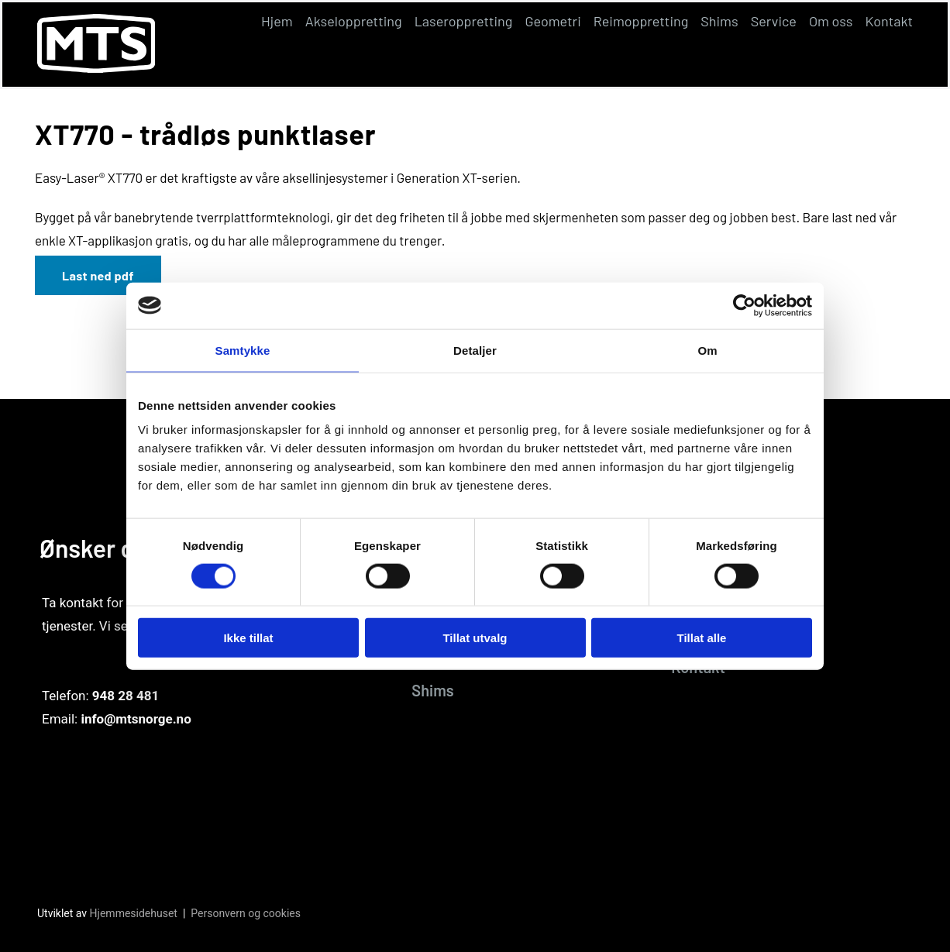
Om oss (831, 21)
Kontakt (889, 21)
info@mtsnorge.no (136, 719)
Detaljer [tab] (475, 349)
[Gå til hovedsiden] (96, 67)
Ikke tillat (248, 637)
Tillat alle (702, 637)
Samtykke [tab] (242, 349)
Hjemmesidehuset (133, 913)
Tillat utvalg (474, 637)
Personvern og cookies (246, 913)
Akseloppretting (353, 21)
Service (774, 21)
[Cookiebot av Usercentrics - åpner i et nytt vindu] (744, 305)
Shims (719, 21)
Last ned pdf (98, 275)
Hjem (277, 21)
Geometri (552, 21)
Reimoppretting (641, 21)
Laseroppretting (464, 21)
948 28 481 (125, 695)
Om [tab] (707, 349)
